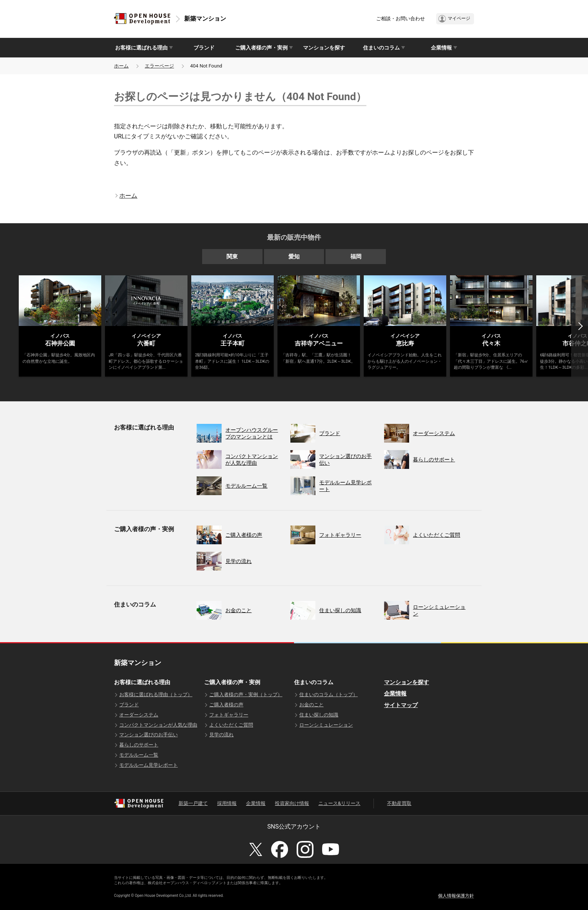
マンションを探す (324, 48)
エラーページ (159, 66)
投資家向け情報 (292, 803)
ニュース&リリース (339, 803)
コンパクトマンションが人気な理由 (158, 725)
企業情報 (395, 693)
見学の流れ (221, 734)
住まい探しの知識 (318, 715)
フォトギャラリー (228, 715)
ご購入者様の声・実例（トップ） (245, 694)
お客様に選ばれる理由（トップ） (155, 694)
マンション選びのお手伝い (148, 734)
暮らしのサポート (138, 745)
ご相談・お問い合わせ (400, 18)
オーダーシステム (138, 715)
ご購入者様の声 (226, 704)
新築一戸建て (193, 803)
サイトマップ (401, 705)
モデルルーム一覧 (138, 755)
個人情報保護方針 (456, 895)
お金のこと (311, 704)
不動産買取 (399, 803)
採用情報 (227, 803)
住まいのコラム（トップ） (328, 694)
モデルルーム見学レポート (148, 765)
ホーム (121, 66)
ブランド (204, 48)
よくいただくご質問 (231, 725)
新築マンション (205, 18)
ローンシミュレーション (326, 725)
